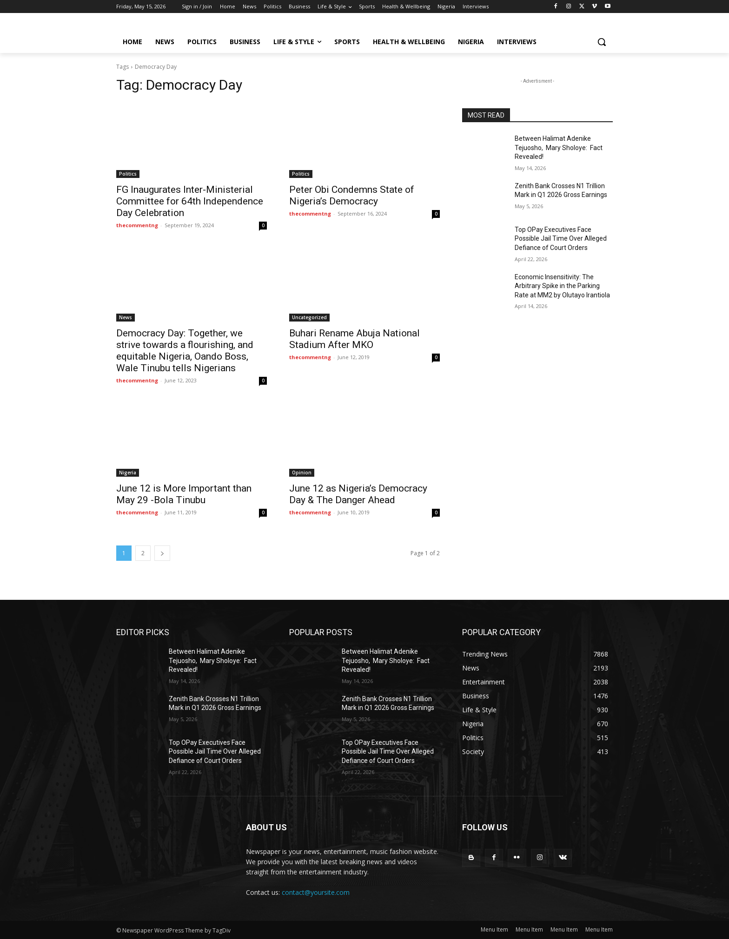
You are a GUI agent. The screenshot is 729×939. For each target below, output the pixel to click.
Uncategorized (309, 317)
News (125, 317)
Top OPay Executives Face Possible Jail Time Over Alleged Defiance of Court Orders (561, 238)
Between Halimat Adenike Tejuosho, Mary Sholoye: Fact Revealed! (559, 147)
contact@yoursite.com (316, 892)
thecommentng (137, 225)
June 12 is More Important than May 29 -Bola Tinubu (184, 494)
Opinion (301, 472)
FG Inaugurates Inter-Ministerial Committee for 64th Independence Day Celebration (189, 201)
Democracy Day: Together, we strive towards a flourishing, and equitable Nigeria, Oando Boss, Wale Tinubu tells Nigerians (184, 351)
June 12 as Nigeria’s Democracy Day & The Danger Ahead (358, 494)
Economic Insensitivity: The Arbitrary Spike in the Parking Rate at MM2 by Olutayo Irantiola (562, 286)
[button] (601, 42)
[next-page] (162, 553)
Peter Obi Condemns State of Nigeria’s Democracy (351, 195)
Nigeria (127, 472)
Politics (128, 174)
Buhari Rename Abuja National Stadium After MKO (354, 339)
